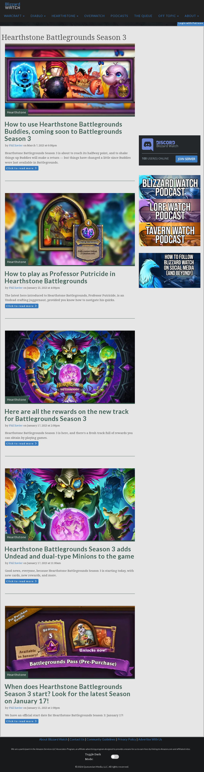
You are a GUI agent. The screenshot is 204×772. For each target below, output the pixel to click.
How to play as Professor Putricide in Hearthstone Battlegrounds (60, 277)
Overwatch (94, 16)
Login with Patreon (190, 23)
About (192, 16)
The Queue (143, 16)
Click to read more (21, 168)
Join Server (186, 159)
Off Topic (168, 16)
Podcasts (119, 16)
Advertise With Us (150, 739)
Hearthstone (65, 16)
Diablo (38, 16)
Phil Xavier (16, 145)
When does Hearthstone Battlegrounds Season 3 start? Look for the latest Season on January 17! (67, 694)
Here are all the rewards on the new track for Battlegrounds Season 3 (67, 414)
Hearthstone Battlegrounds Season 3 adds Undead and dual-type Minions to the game (69, 552)
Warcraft (14, 16)
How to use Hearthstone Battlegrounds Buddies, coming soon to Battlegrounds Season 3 (63, 131)
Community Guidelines (101, 739)
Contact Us (77, 739)
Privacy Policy (127, 739)
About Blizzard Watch (53, 739)
